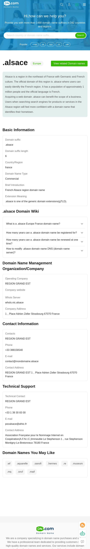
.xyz (51, 44)
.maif (32, 471)
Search (80, 35)
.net (67, 44)
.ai (43, 44)
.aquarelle (22, 463)
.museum (77, 463)
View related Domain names (69, 63)
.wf (8, 463)
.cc (58, 44)
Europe (37, 63)
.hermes (52, 463)
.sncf (20, 471)
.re (64, 463)
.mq (9, 471)
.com (34, 44)
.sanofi (37, 463)
